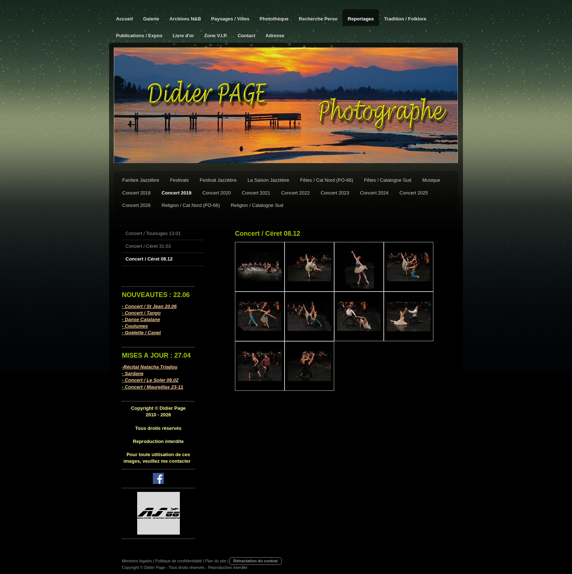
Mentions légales (137, 561)
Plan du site (215, 561)
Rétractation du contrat (255, 561)
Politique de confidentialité (178, 561)
